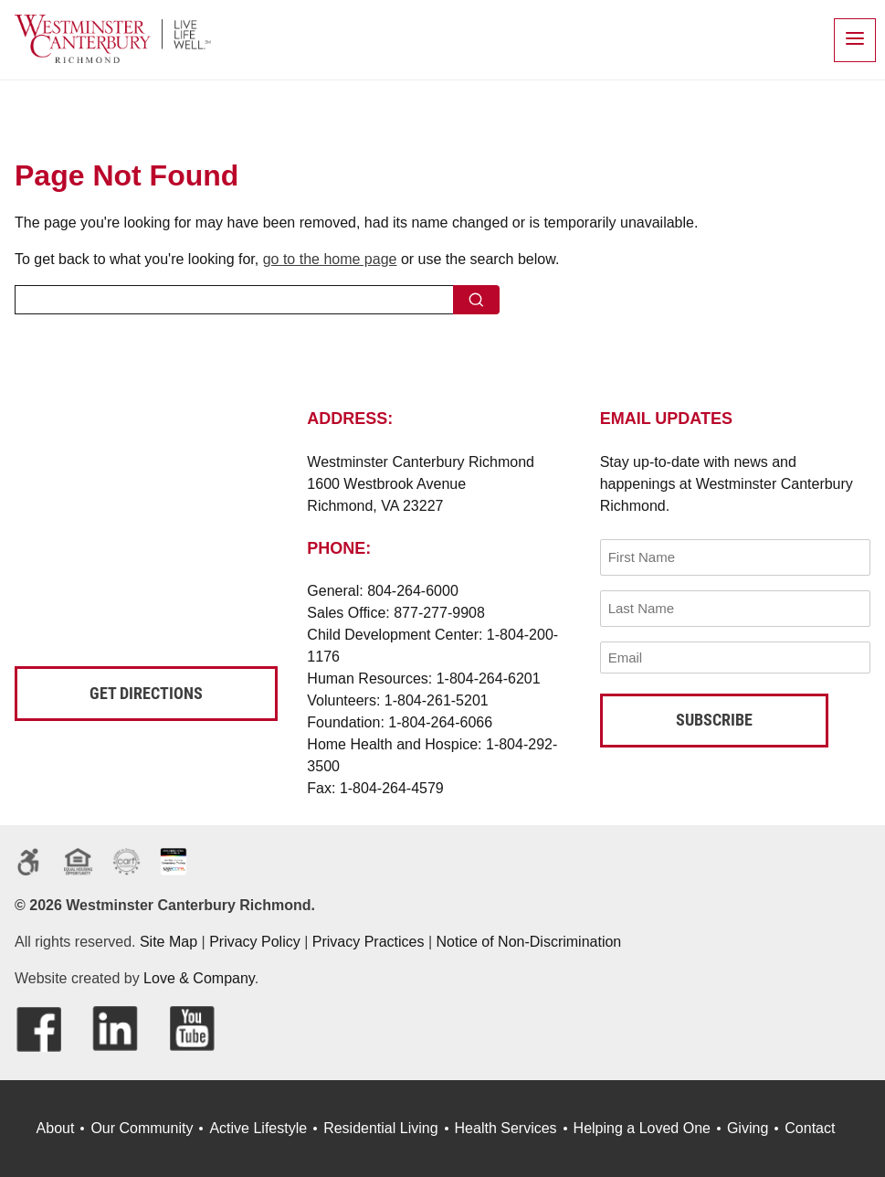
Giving (747, 1128)
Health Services (506, 1128)
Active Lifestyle (258, 1128)
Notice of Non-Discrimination (529, 941)
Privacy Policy (254, 941)
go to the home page (330, 259)
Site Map (168, 941)
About (56, 1128)
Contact (810, 1128)
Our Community (141, 1128)
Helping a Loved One (642, 1128)
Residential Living (380, 1128)
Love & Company (199, 978)
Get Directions (146, 693)
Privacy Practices (368, 941)
